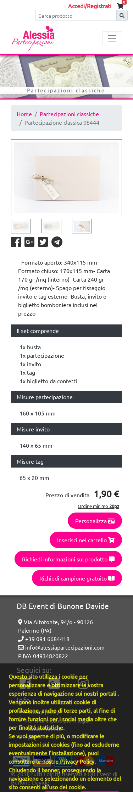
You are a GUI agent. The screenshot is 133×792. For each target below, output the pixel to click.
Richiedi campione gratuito (77, 578)
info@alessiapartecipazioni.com (61, 647)
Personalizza (95, 520)
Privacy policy (42, 711)
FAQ (30, 737)
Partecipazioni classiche (69, 113)
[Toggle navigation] (112, 38)
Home (24, 113)
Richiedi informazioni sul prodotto (68, 558)
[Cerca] (76, 15)
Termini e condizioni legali (58, 720)
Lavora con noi (43, 728)
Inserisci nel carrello (86, 539)
